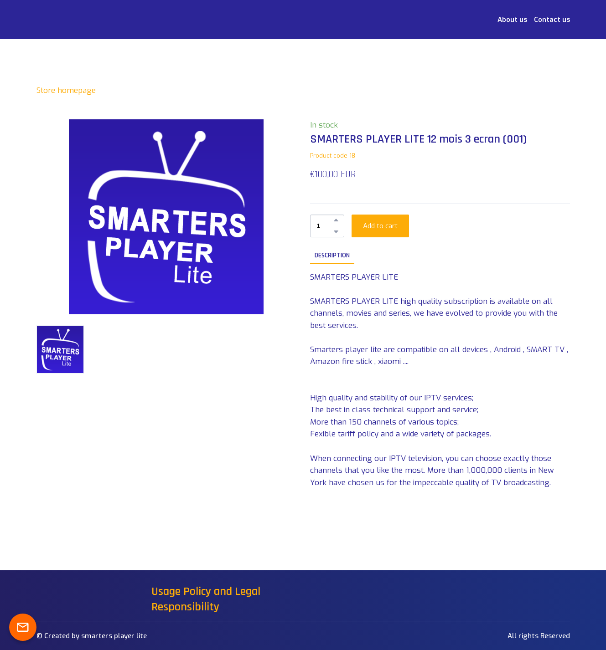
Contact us (552, 19)
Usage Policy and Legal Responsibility (205, 599)
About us (512, 19)
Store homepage (66, 90)
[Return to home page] (51, 20)
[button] (336, 220)
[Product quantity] (325, 226)
